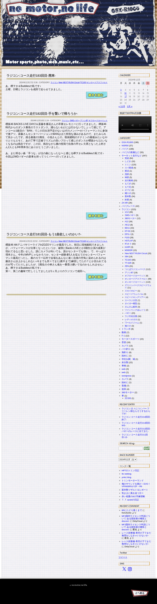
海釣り (125, 352)
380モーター (130, 218)
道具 (124, 389)
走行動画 (129, 180)
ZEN (127, 266)
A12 (126, 221)
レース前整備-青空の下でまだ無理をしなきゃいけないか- (136, 534)
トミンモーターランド (133, 480)
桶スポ (128, 193)
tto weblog (126, 474)
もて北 (128, 187)
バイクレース (128, 206)
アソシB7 (84, 120)
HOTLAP (129, 240)
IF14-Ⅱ (128, 244)
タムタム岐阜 (131, 307)
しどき (128, 161)
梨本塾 (128, 196)
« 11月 (122, 106)
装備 (124, 385)
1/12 (127, 212)
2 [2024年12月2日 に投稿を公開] (121, 90)
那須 (127, 171)
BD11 (127, 228)
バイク (125, 149)
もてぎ (128, 183)
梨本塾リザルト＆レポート (135, 490)
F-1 (123, 336)
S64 (126, 256)
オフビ (128, 190)
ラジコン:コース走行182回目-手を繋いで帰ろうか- (42, 113)
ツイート (123, 557)
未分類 (125, 362)
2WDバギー (75, 120)
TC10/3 (83, 82)
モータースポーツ (130, 339)
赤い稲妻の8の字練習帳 (133, 496)
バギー (128, 313)
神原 (127, 177)
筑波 (127, 158)
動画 (124, 332)
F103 (127, 237)
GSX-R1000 (127, 142)
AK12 (127, 225)
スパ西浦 (129, 168)
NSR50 (125, 145)
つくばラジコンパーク (135, 269)
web (124, 369)
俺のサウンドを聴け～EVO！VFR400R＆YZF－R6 (136, 485)
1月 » (129, 106)
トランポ (126, 329)
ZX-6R (125, 203)
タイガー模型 (131, 303)
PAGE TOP (139, 593)
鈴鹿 (127, 199)
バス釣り (126, 349)
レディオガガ (131, 319)
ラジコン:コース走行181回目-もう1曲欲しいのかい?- (43, 234)
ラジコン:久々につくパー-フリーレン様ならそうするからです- (136, 411)
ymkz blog (126, 477)
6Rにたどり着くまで (132, 510)
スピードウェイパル (134, 294)
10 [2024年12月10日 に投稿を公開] (125, 93)
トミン (128, 164)
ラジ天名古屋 (131, 316)
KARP (127, 247)
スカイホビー (131, 291)
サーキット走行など (131, 155)
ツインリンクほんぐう (135, 310)
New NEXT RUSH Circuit (69, 82)
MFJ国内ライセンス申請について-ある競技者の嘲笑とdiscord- (136, 518)
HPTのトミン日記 (130, 470)
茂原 (127, 174)
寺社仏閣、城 (128, 359)
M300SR (129, 250)
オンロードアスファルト (97, 82)
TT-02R (128, 263)
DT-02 (127, 231)
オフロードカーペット (98, 120)
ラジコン (54, 82)
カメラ (125, 346)
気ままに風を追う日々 (133, 493)
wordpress (126, 376)
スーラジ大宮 (131, 300)
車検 (124, 366)
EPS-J (127, 234)
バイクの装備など (130, 152)
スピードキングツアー (135, 297)
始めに (125, 355)
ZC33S (128, 398)
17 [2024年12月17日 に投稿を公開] (126, 96)
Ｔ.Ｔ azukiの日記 (130, 500)
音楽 (124, 342)
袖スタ (128, 326)
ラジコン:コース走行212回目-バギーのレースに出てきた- (136, 430)
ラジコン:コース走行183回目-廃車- (31, 75)
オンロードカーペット (135, 282)
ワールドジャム (132, 322)
